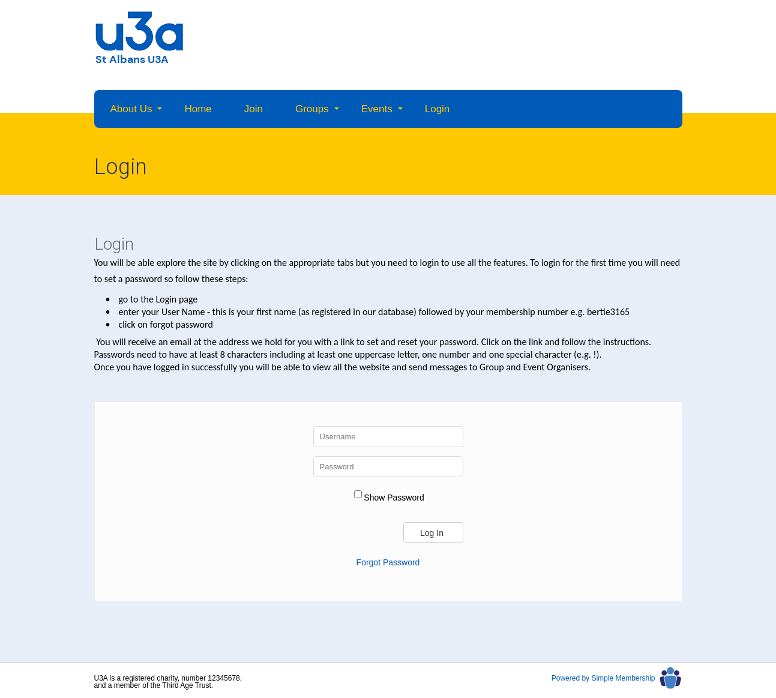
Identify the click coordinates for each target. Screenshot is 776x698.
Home (197, 109)
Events (377, 109)
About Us (131, 109)
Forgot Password (388, 562)
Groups (312, 109)
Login (437, 109)
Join (253, 109)
